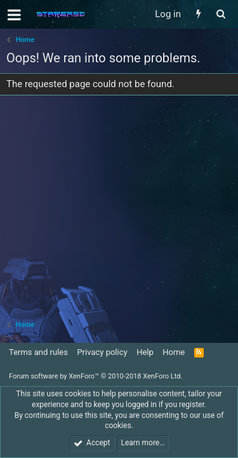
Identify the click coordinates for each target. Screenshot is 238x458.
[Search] (220, 14)
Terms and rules (38, 352)
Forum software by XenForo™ (95, 376)
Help (145, 352)
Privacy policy (102, 352)
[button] (14, 14)
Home (173, 352)
